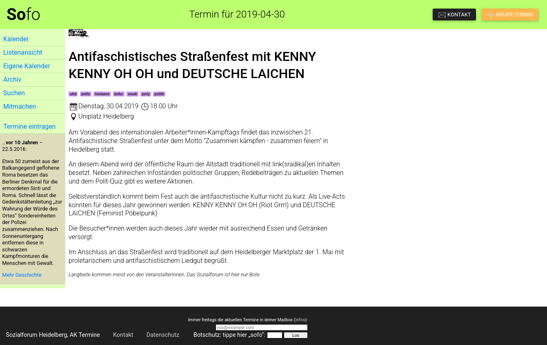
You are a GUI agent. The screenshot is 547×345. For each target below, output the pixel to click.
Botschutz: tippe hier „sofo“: (229, 335)
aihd (73, 94)
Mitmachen (19, 106)
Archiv (12, 79)
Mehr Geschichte (21, 275)
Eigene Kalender (26, 66)
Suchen (14, 93)
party (146, 94)
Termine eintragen (29, 126)
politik (159, 94)
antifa (85, 94)
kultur (118, 94)
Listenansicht (22, 52)
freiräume (102, 94)
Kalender (16, 39)
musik (132, 94)
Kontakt (123, 335)
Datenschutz (163, 335)
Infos (300, 320)
